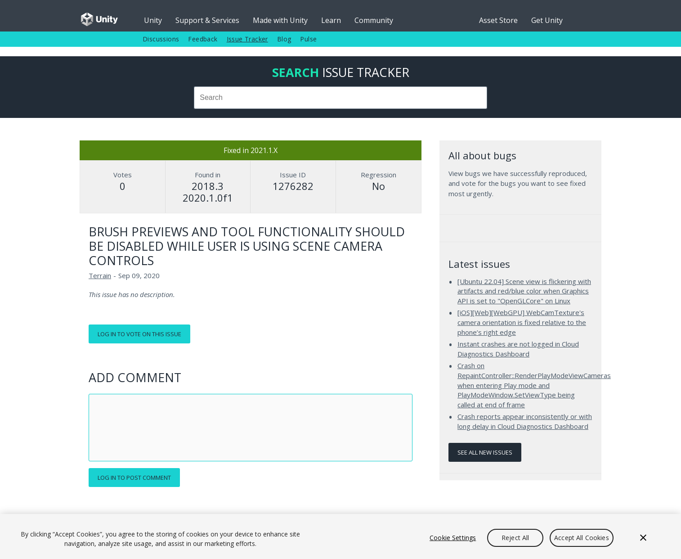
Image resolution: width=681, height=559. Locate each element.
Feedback (202, 39)
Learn (331, 20)
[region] (340, 536)
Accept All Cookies (581, 537)
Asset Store (498, 20)
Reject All (515, 537)
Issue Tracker (247, 39)
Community (373, 20)
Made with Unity (280, 20)
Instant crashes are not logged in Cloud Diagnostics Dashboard (518, 348)
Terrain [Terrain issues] (100, 275)
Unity (153, 20)
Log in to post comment (134, 477)
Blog (284, 39)
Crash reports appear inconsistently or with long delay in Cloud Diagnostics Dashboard (524, 421)
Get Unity (547, 20)
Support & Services (207, 20)
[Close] (643, 538)
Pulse (308, 39)
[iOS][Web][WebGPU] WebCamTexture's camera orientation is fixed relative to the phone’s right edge (521, 322)
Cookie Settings (453, 537)
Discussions (161, 39)
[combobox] (340, 97)
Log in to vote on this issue (139, 334)
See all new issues (484, 452)
